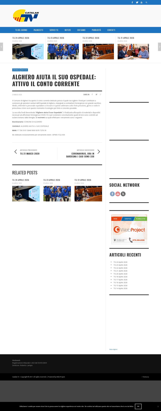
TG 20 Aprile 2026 (120, 274)
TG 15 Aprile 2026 (120, 285)
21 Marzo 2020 (17, 94)
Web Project (61, 377)
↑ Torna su (145, 377)
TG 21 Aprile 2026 (126, 37)
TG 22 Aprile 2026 (91, 37)
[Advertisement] (127, 159)
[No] (158, 406)
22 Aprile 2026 (87, 41)
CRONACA (16, 69)
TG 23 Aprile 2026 (55, 37)
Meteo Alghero (113, 349)
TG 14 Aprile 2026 (120, 288)
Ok (138, 406)
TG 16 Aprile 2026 (120, 282)
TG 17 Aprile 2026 (120, 280)
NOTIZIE (24, 69)
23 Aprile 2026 (52, 41)
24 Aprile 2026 (17, 41)
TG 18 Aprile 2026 (120, 277)
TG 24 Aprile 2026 (20, 37)
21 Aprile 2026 (122, 41)
